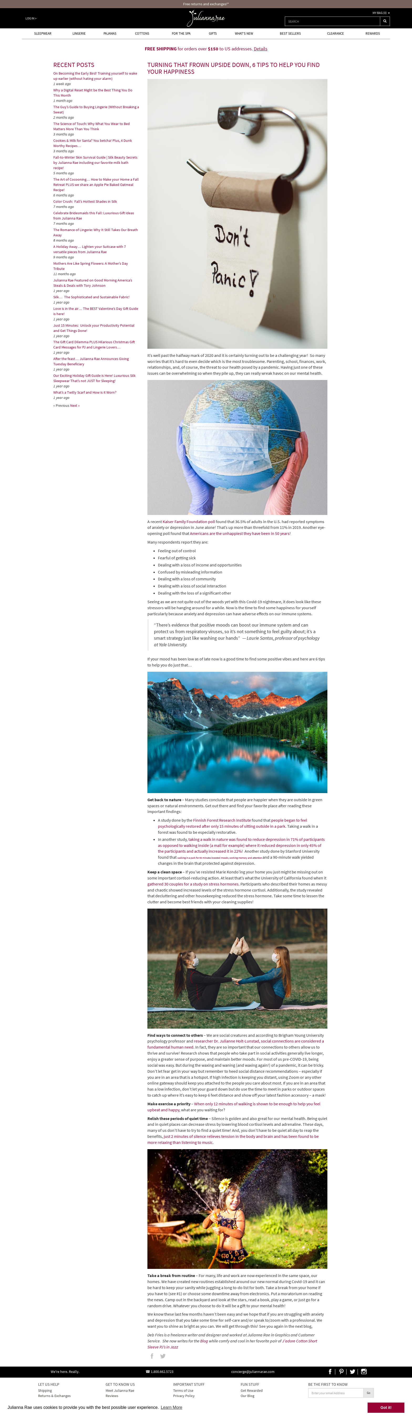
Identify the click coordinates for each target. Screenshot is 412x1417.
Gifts (213, 33)
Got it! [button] (386, 1407)
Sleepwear (43, 33)
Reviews (112, 1395)
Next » (75, 405)
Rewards (372, 33)
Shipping (45, 1390)
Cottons (142, 33)
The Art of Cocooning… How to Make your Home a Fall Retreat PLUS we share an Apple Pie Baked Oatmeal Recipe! (96, 184)
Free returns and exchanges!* (206, 4)
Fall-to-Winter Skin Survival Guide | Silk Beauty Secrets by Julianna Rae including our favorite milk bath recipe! (95, 162)
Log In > (31, 18)
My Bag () (381, 13)
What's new (244, 33)
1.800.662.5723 (162, 1371)
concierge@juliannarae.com (253, 1371)
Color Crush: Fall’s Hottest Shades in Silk (85, 201)
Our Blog (247, 1395)
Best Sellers (290, 33)
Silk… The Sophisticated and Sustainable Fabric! (91, 297)
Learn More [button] (171, 1407)
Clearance (335, 33)
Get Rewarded (252, 1390)
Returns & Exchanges (54, 1395)
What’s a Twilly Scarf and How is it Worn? (84, 392)
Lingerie (79, 33)
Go (368, 1393)
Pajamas (110, 33)
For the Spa (181, 33)
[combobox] (332, 21)
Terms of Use (183, 1390)
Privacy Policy (184, 1395)
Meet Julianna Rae (120, 1390)
